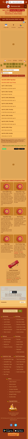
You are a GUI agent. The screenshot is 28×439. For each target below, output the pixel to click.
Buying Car (6, 344)
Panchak (18, 339)
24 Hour (15, 60)
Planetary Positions (20, 324)
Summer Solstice (8, 327)
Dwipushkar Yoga (8, 364)
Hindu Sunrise (12, 384)
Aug (7, 66)
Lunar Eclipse (7, 322)
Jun (19, 64)
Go (20, 311)
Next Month (21, 75)
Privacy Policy (13, 415)
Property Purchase (8, 347)
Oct (13, 66)
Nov (16, 66)
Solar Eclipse (7, 319)
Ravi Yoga (6, 374)
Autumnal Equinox (8, 329)
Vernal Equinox (7, 324)
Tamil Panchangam (20, 359)
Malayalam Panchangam (15, 391)
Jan (5, 64)
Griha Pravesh (7, 341)
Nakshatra (18, 349)
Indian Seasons (12, 381)
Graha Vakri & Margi (21, 329)
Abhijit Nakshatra (20, 352)
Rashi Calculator (13, 386)
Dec (19, 66)
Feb (8, 64)
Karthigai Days (19, 366)
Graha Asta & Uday (20, 327)
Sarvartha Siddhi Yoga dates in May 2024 (16, 145)
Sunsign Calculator (13, 389)
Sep (10, 66)
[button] (16, 2)
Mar (11, 64)
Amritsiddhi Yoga (7, 361)
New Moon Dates (20, 322)
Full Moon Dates (20, 319)
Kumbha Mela (12, 396)
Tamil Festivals (19, 369)
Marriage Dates (7, 339)
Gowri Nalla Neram (20, 361)
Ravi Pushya (6, 369)
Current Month (13, 75)
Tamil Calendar (19, 364)
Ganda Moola (19, 341)
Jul (22, 64)
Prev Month (6, 75)
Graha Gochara (20, 332)
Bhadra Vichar (19, 344)
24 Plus (20, 60)
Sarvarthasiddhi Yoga (8, 359)
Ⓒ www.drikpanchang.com (13, 414)
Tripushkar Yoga (7, 366)
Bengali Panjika (12, 394)
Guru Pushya (7, 371)
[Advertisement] (14, 44)
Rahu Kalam (19, 347)
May (17, 64)
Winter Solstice (7, 332)
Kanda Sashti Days (20, 371)
